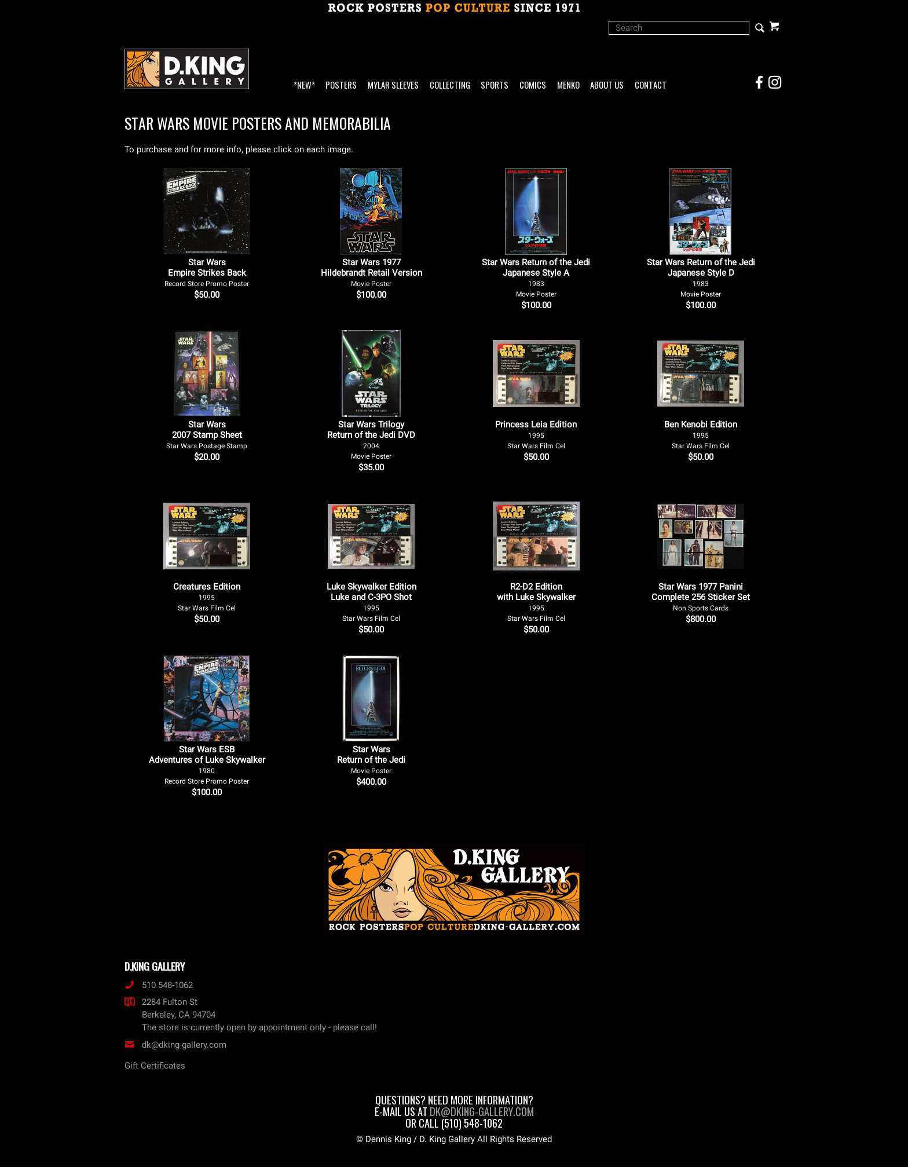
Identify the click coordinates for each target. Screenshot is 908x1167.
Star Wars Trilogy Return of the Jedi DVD (371, 439)
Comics (532, 85)
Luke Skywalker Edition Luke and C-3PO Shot (371, 602)
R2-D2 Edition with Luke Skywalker (536, 602)
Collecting (450, 85)
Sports (494, 85)
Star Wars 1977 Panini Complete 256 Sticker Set (700, 596)
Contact (651, 85)
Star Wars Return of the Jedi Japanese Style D (701, 277)
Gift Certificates (155, 1065)
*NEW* (304, 85)
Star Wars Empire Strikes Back (206, 272)
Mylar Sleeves (393, 85)
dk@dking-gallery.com (175, 1045)
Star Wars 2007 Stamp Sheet (206, 434)
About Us (607, 85)
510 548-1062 (159, 985)
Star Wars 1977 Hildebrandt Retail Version (371, 272)
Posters (341, 85)
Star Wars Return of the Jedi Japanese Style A (536, 277)
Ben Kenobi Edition (700, 434)
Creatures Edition (206, 596)
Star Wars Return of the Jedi (371, 759)
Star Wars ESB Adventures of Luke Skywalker (207, 764)
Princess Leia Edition (536, 434)
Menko (568, 85)
